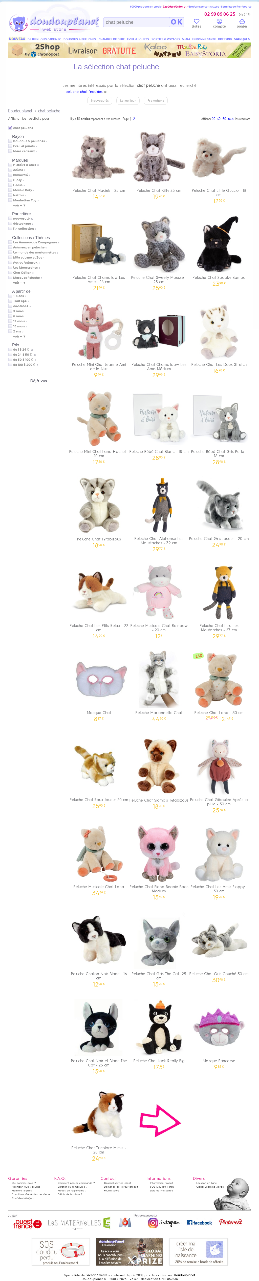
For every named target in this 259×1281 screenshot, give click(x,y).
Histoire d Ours (24, 165)
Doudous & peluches (29, 141)
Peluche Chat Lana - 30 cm (219, 684)
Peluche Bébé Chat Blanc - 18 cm (159, 423)
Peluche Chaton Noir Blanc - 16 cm (99, 947)
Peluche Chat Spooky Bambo (219, 249)
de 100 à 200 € (25, 365)
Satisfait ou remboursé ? (73, 1186)
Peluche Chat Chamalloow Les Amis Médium (159, 338)
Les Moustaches (25, 268)
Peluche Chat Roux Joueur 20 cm (99, 771)
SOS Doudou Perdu (162, 1186)
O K (176, 22)
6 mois (18, 316)
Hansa (18, 185)
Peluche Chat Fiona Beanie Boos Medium (159, 860)
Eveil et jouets (24, 146)
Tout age (20, 301)
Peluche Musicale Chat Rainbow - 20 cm (159, 599)
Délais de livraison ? (70, 1194)
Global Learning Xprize (210, 1186)
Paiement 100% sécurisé (26, 1186)
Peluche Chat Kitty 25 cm (159, 162)
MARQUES (242, 39)
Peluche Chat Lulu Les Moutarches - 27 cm (219, 599)
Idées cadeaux (24, 151)
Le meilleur (128, 100)
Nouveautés (100, 100)
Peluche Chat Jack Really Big (159, 1032)
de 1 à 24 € (23, 350)
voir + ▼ (19, 205)
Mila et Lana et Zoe (27, 258)
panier (242, 24)
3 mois (18, 311)
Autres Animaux (25, 263)
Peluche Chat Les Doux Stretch (219, 336)
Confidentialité (20, 1198)
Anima (18, 170)
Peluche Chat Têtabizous (99, 510)
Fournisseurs (111, 1190)
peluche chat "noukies (84, 92)
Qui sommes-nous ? (24, 1183)
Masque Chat (99, 684)
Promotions (155, 100)
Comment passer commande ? (76, 1183)
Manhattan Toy (24, 200)
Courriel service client (117, 1183)
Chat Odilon (22, 273)
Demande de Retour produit (121, 1186)
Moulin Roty (22, 190)
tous (230, 119)
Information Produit (161, 1183)
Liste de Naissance (161, 1190)
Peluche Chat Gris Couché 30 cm (219, 945)
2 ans (17, 331)
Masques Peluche (26, 278)
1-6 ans (18, 296)
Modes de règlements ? (72, 1190)
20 (213, 119)
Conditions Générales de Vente (31, 1194)
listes (196, 24)
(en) (31, 1198)
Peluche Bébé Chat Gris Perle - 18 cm (219, 425)
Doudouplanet (20, 111)
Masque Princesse (219, 1032)
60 (224, 119)
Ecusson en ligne (206, 1183)
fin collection (23, 229)
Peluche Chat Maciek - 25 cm (99, 162)
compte (219, 24)
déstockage (22, 224)
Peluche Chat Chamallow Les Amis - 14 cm (99, 251)
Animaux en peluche (29, 247)
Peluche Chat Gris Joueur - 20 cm (219, 510)
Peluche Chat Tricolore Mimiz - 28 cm (99, 1122)
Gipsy (17, 180)
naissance (20, 306)
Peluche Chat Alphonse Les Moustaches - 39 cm (159, 512)
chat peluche (49, 111)
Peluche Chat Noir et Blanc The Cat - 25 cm (99, 1034)
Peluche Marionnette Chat (159, 684)
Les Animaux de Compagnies (35, 242)
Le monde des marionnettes (34, 252)
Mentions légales (22, 1190)
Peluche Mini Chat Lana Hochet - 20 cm (99, 425)
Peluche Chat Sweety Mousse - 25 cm (159, 251)
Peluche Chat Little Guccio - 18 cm (219, 164)
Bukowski (20, 175)
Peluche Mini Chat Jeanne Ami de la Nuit (99, 338)
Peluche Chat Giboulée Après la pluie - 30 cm (219, 773)
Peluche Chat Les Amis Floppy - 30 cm (219, 860)
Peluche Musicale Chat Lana (99, 858)
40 (219, 119)
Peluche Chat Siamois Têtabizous (159, 772)
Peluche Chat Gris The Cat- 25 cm (159, 947)
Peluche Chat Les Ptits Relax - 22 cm (99, 599)
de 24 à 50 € (24, 355)
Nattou (18, 195)
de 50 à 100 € (24, 360)
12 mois (19, 321)
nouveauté (21, 219)
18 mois (19, 326)
